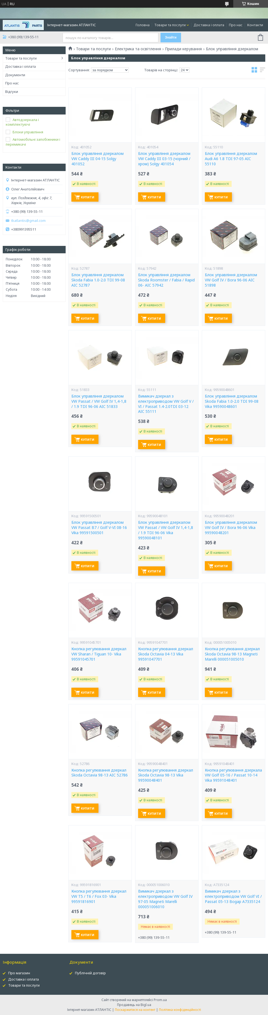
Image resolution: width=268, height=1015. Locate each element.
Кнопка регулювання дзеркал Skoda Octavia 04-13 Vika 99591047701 (165, 654)
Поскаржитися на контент (135, 1009)
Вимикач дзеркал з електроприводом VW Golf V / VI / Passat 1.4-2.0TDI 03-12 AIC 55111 (166, 404)
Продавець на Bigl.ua (134, 1004)
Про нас (236, 24)
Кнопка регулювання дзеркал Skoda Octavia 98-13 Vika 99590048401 (165, 775)
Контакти (255, 24)
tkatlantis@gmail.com (28, 220)
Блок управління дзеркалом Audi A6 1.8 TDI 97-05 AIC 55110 (231, 158)
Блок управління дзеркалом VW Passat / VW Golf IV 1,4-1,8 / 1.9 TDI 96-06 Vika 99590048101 (165, 530)
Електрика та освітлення (138, 48)
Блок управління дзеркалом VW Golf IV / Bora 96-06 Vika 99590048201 (231, 527)
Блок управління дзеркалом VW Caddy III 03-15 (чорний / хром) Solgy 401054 (164, 158)
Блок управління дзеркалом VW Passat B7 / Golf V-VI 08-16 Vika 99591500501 (99, 527)
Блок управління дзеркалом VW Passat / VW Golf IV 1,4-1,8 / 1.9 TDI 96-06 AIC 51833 (98, 401)
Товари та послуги (170, 24)
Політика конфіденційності (180, 1009)
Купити (87, 197)
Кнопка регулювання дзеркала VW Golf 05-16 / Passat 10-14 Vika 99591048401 (233, 775)
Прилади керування (183, 48)
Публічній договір (90, 972)
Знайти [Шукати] (170, 37)
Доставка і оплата (209, 24)
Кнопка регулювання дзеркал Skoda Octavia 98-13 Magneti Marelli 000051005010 (232, 654)
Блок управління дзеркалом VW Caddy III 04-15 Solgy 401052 (97, 158)
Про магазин (19, 972)
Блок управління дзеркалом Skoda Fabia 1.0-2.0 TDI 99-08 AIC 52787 (98, 280)
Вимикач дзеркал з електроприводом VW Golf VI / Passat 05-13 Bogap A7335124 (233, 896)
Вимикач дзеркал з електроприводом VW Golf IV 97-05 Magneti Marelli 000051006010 (165, 899)
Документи (15, 74)
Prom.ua (160, 1000)
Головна (143, 24)
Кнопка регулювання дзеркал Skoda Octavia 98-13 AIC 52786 (99, 773)
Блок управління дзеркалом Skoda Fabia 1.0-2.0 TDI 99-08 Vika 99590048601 (231, 401)
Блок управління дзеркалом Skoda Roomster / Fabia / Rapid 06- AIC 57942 (166, 280)
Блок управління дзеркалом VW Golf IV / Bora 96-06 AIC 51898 (231, 280)
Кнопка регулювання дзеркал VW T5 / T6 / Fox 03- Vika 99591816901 (98, 896)
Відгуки (11, 91)
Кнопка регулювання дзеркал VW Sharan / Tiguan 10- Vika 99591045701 (98, 654)
